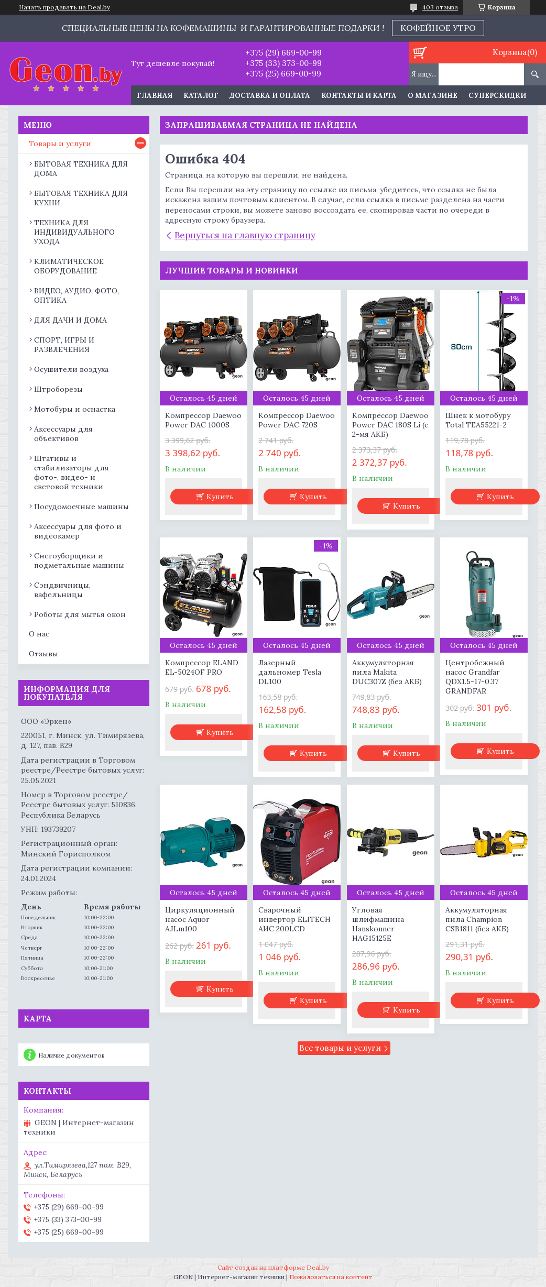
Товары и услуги (60, 143)
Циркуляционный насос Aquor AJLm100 (200, 919)
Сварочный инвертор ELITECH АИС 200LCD (294, 919)
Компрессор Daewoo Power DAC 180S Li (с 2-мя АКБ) (390, 425)
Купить (220, 496)
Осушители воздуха (71, 369)
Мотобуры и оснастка (74, 409)
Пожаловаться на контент (331, 1277)
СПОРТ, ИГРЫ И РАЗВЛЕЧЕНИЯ (64, 344)
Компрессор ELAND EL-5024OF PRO (201, 667)
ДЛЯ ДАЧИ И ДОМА (70, 320)
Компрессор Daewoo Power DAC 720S (296, 420)
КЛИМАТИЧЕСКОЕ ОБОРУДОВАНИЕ (69, 266)
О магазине (432, 95)
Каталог (201, 95)
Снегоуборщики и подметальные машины (79, 560)
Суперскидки (497, 95)
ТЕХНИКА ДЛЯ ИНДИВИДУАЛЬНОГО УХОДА (74, 232)
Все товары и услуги (340, 1048)
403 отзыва (440, 7)
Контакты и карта (359, 95)
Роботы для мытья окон (80, 614)
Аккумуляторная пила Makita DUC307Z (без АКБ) (387, 672)
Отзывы (43, 653)
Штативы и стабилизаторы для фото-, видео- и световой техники (71, 472)
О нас (39, 634)
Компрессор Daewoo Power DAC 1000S (203, 420)
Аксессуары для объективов (63, 433)
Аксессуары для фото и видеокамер (78, 531)
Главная (154, 95)
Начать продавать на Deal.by (64, 7)
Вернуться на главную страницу (244, 235)
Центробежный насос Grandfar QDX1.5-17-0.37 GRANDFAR (475, 677)
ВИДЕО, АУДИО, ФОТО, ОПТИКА (76, 295)
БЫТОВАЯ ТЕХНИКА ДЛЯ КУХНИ (81, 198)
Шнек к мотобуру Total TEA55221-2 (477, 420)
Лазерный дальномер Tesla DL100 (289, 672)
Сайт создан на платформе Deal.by (273, 1267)
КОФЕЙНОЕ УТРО (438, 28)
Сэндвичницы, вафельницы (62, 589)
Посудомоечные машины (81, 506)
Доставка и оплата (270, 95)
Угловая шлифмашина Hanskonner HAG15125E (378, 924)
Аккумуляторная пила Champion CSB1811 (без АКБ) (477, 919)
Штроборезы (58, 389)
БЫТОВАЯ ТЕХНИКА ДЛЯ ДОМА (81, 168)
